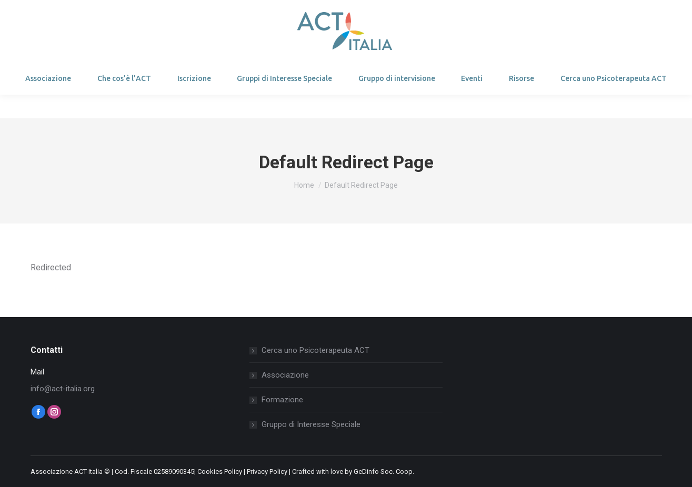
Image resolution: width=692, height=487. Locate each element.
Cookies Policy (219, 471)
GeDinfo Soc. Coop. (384, 471)
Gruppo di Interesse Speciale (311, 424)
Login (55, 12)
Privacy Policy (267, 471)
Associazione (285, 375)
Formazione (282, 399)
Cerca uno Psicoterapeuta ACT (315, 350)
